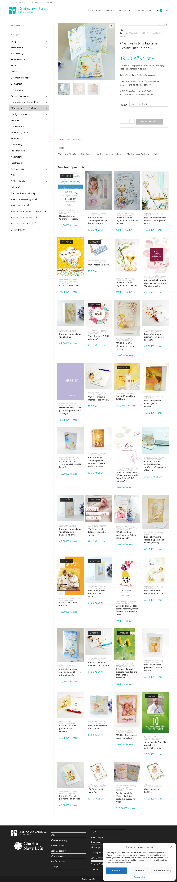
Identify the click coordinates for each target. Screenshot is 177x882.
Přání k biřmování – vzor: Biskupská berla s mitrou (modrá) (70, 672)
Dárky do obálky (160, 276)
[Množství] (127, 121)
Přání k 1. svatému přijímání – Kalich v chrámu (153, 667)
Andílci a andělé (58, 845)
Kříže (53, 835)
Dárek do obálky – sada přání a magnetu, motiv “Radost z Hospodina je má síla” (127, 610)
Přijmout (116, 870)
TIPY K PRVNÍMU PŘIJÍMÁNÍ (126, 529)
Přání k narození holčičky (151, 790)
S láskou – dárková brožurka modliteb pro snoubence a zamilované (126, 673)
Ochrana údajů (139, 877)
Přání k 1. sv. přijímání (95, 215)
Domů (11, 2)
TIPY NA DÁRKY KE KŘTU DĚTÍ (154, 458)
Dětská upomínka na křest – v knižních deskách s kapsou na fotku (125, 797)
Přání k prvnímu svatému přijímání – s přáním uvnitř (126, 535)
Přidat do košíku (149, 121)
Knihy (118, 787)
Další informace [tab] (75, 140)
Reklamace (95, 842)
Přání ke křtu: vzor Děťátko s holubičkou (154, 592)
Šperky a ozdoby (58, 851)
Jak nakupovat (97, 847)
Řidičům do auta (58, 861)
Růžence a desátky (59, 840)
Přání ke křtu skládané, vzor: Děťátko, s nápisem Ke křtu (70, 532)
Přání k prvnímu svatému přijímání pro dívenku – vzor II (98, 220)
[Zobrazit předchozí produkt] (161, 25)
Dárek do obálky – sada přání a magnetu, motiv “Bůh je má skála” (155, 283)
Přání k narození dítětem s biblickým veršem (97, 532)
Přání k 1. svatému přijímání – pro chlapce (98, 664)
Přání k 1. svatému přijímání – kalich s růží (126, 284)
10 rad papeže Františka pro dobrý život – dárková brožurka (155, 745)
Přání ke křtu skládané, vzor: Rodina (70, 335)
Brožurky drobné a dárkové (125, 663)
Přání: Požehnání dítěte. (99, 264)
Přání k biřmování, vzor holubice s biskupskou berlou (155, 220)
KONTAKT (48, 2)
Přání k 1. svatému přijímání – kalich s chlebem (68, 728)
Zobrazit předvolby (162, 870)
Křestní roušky (57, 856)
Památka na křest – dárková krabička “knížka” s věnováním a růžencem (155, 465)
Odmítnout (139, 870)
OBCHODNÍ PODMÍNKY (101, 857)
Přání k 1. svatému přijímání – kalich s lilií (69, 797)
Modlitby (126, 665)
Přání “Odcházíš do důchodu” (68, 604)
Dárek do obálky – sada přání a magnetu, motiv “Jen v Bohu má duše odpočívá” (127, 476)
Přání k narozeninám (68, 213)
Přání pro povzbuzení (69, 285)
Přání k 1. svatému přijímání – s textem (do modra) (127, 220)
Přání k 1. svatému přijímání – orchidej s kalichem (154, 337)
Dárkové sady (149, 276)
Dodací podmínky (98, 852)
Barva (124, 105)
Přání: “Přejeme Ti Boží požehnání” (98, 337)
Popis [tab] (61, 140)
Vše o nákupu (22, 2)
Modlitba (119, 665)
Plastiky (54, 866)
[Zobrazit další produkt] (166, 25)
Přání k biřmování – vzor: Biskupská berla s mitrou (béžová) (155, 540)
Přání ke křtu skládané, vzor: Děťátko (98, 727)
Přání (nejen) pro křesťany (139, 33)
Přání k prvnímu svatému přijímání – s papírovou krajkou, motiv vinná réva (97, 462)
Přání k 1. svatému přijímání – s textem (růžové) (125, 346)
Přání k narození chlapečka (95, 790)
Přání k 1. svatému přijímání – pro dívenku (98, 398)
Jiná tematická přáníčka (67, 598)
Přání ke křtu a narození (96, 262)
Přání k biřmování (65, 212)
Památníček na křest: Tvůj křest (126, 397)
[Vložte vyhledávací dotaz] (29, 25)
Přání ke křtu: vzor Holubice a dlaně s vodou (96, 593)
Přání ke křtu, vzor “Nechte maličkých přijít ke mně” (70, 464)
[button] (171, 847)
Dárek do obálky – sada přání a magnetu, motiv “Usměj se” (70, 410)
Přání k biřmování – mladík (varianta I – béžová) (153, 403)
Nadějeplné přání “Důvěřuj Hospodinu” (69, 217)
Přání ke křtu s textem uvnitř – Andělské (126, 736)
